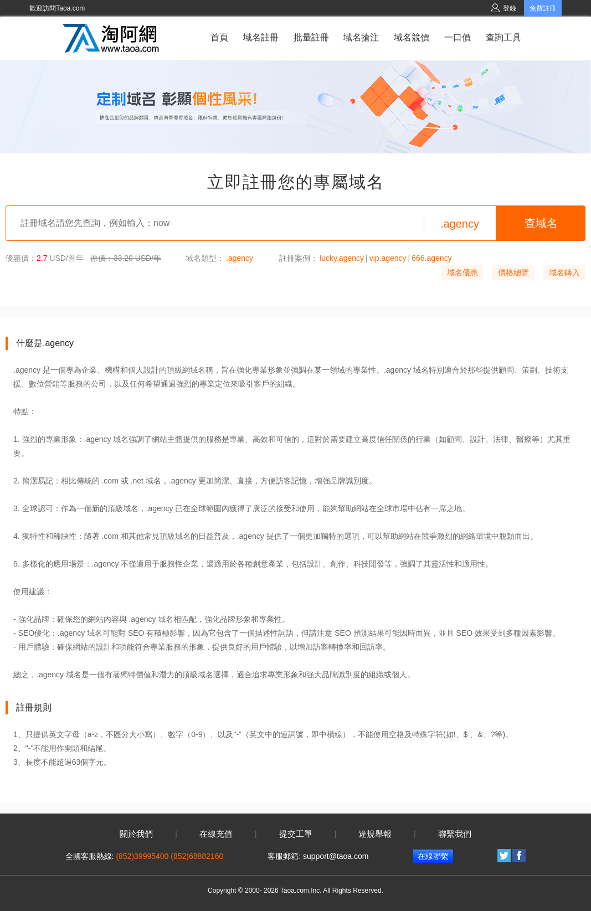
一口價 (457, 37)
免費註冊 (543, 8)
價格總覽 (513, 272)
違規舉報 (375, 834)
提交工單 (295, 834)
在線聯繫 (433, 856)
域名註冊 (261, 37)
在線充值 (216, 834)
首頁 (219, 37)
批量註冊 (311, 37)
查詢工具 (503, 37)
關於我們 (136, 834)
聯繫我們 (454, 834)
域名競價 (411, 37)
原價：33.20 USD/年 (125, 258)
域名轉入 (564, 272)
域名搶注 (361, 37)
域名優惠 (462, 272)
